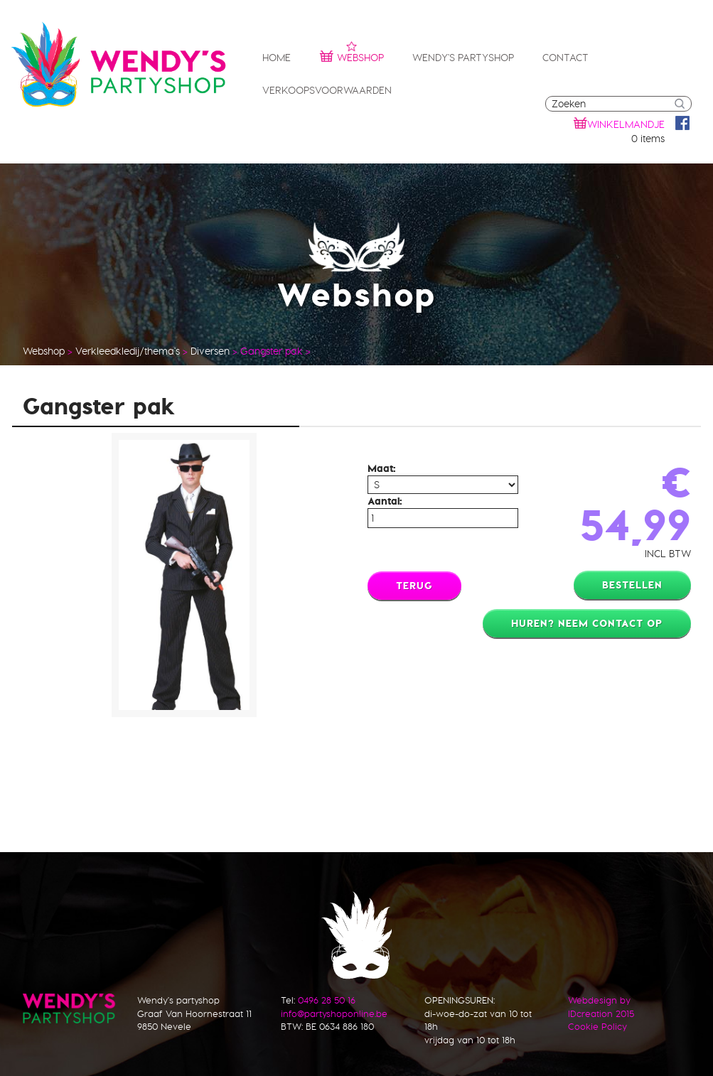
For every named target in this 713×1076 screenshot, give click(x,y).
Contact (565, 57)
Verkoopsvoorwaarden (327, 90)
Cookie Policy (597, 1026)
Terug (414, 585)
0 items (648, 138)
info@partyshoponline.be (334, 1013)
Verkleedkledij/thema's (127, 351)
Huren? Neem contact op (587, 623)
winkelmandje (626, 124)
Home (276, 57)
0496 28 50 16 (326, 1000)
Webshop (351, 55)
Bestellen (632, 585)
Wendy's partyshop (463, 57)
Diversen (210, 351)
